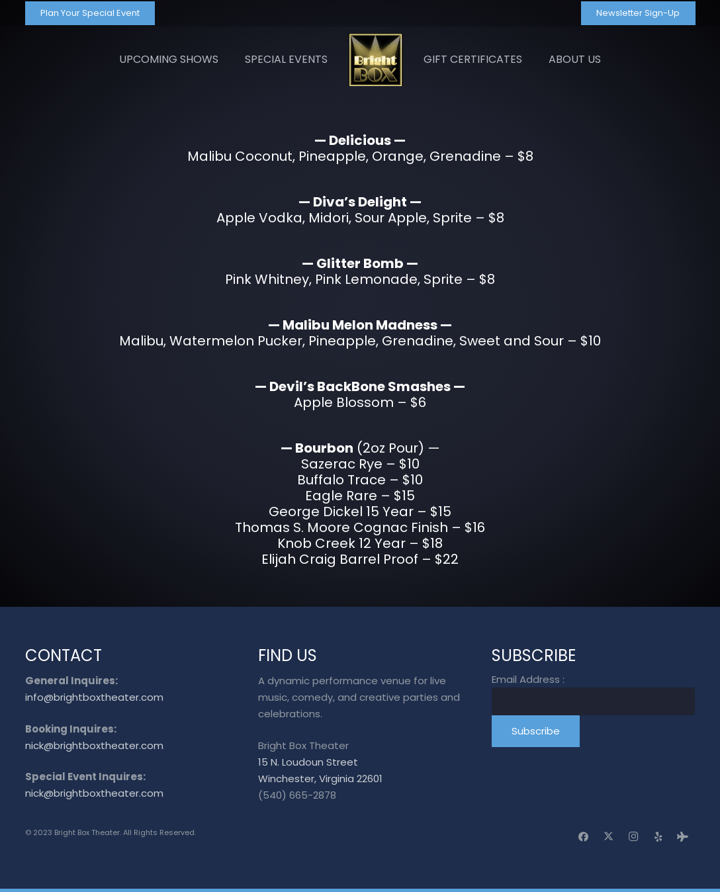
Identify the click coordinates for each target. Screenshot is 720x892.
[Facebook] (583, 837)
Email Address (528, 679)
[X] (608, 837)
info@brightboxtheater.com (94, 697)
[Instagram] (633, 837)
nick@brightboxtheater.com (94, 745)
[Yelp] (658, 837)
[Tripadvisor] (683, 837)
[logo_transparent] (376, 59)
